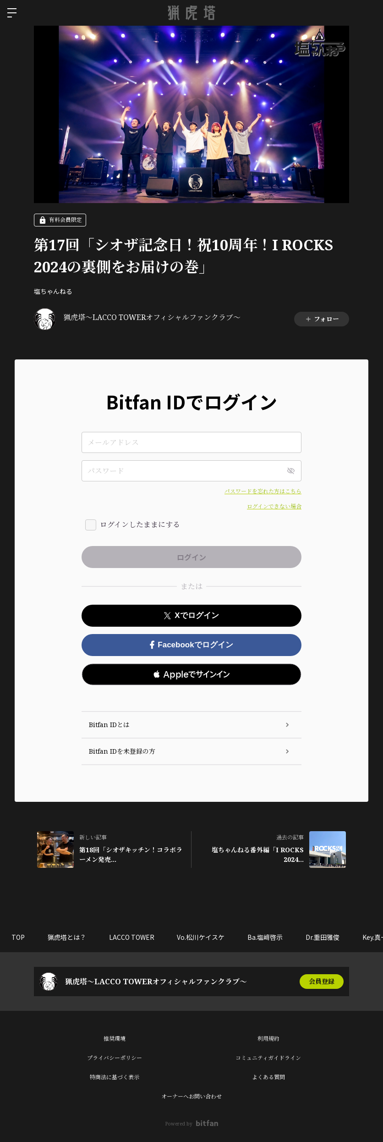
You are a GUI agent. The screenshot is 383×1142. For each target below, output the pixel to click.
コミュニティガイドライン (268, 1058)
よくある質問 (268, 1077)
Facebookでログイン (191, 644)
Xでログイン (191, 615)
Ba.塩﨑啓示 (265, 937)
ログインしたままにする (140, 524)
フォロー (322, 318)
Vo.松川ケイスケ (201, 937)
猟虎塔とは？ (67, 937)
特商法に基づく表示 (114, 1077)
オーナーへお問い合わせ (191, 1096)
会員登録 (321, 981)
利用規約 (268, 1039)
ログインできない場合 (274, 506)
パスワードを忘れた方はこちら (262, 491)
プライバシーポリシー (114, 1058)
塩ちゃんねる (53, 291)
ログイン (368, 13)
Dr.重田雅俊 (323, 937)
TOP (18, 937)
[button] (191, 674)
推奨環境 (115, 1039)
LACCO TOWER (131, 937)
